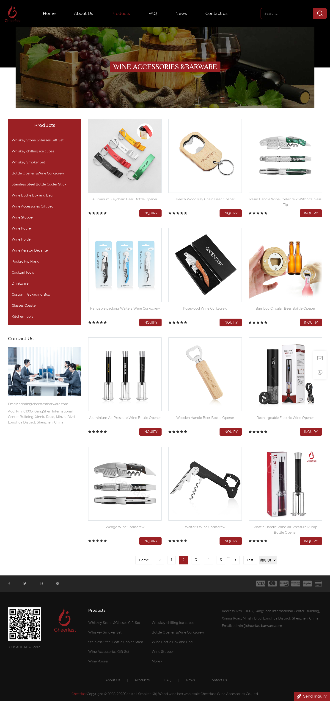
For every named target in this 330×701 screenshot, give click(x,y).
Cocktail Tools (23, 273)
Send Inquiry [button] (312, 696)
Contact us (217, 13)
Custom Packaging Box (31, 295)
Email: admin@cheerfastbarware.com (252, 626)
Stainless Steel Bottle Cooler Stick (39, 184)
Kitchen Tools (22, 317)
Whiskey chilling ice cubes (33, 151)
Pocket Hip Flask (25, 262)
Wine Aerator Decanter (30, 251)
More (157, 661)
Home (50, 13)
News (182, 13)
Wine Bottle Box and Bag (32, 195)
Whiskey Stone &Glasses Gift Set (38, 140)
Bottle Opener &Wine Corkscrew (38, 173)
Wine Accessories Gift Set (32, 207)
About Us (84, 13)
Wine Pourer (22, 229)
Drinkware (20, 284)
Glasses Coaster (24, 306)
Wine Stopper (23, 218)
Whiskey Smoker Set (28, 162)
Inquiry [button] (150, 213)
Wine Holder (22, 240)
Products (121, 13)
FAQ (153, 13)
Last (250, 560)
